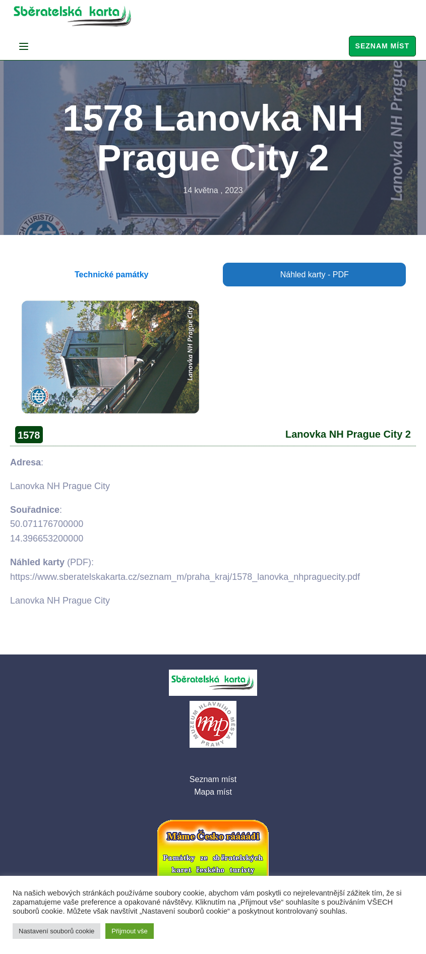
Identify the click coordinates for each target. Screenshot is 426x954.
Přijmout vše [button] (129, 931)
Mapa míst (213, 792)
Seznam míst (382, 46)
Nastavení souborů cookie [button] (56, 931)
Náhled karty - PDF (314, 274)
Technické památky (111, 274)
